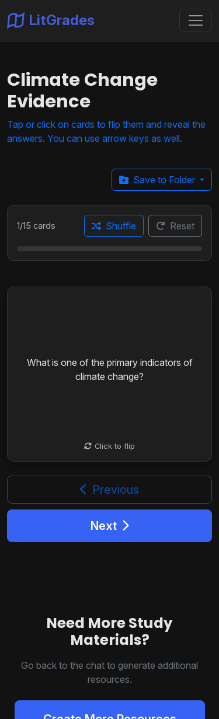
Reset (175, 226)
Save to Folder (158, 180)
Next (110, 526)
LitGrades (51, 20)
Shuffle (114, 226)
